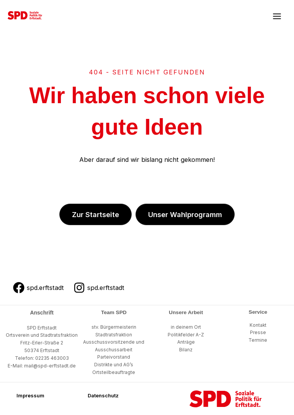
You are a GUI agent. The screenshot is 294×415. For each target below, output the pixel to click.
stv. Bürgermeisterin (113, 327)
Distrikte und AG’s (113, 364)
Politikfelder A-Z (186, 335)
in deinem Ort (186, 327)
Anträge (186, 342)
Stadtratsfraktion (113, 335)
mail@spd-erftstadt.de (50, 366)
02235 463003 (52, 358)
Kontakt (258, 325)
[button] (95, 214)
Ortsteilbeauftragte (113, 372)
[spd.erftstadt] (38, 287)
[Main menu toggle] (276, 16)
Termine (257, 340)
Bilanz (186, 349)
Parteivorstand (113, 357)
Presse (258, 332)
